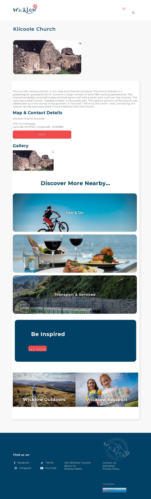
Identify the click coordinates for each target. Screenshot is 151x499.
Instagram (22, 468)
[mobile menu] (123, 9)
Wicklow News (73, 469)
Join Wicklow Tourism (77, 462)
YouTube (47, 468)
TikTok (46, 462)
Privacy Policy (111, 469)
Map (42, 134)
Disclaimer (109, 466)
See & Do (75, 212)
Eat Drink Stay (75, 253)
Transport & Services (75, 294)
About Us (70, 466)
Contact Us (109, 462)
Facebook (21, 462)
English (110, 490)
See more (37, 349)
